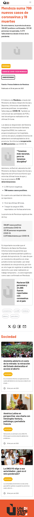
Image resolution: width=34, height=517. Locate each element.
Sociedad (6, 66)
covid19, (17, 311)
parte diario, (14, 316)
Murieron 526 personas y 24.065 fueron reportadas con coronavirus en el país (23, 291)
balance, (5, 316)
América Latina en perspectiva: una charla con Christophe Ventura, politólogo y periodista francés (16, 418)
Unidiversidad (8, 77)
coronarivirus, (7, 311)
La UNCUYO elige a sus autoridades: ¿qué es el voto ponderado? (14, 471)
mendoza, (25, 311)
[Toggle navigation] (30, 2)
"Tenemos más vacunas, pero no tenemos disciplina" (23, 156)
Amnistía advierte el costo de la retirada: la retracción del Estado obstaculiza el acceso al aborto (16, 365)
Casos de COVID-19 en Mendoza (14, 72)
